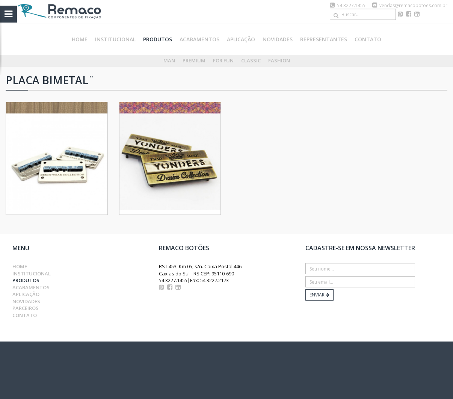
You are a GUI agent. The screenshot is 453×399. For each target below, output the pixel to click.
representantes (323, 39)
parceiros (25, 308)
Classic (251, 60)
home (80, 39)
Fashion (279, 60)
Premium (194, 60)
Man (169, 60)
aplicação (241, 39)
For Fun (223, 60)
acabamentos (199, 39)
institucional (115, 39)
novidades (278, 39)
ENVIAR (319, 295)
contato (368, 39)
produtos (157, 39)
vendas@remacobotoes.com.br (413, 5)
